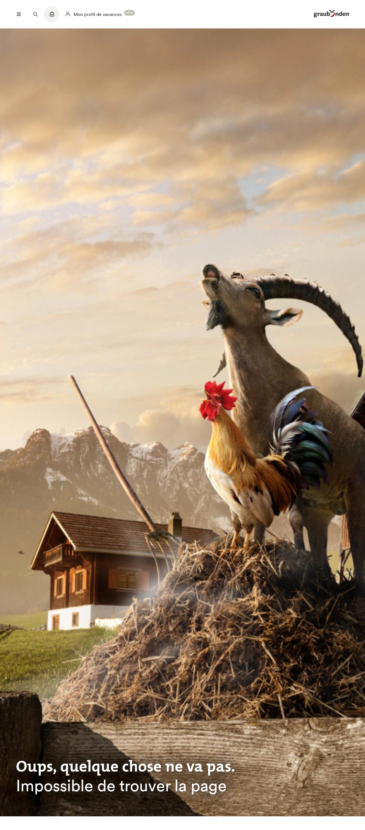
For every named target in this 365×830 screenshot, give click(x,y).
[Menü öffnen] (19, 14)
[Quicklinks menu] (51, 17)
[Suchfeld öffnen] (35, 14)
